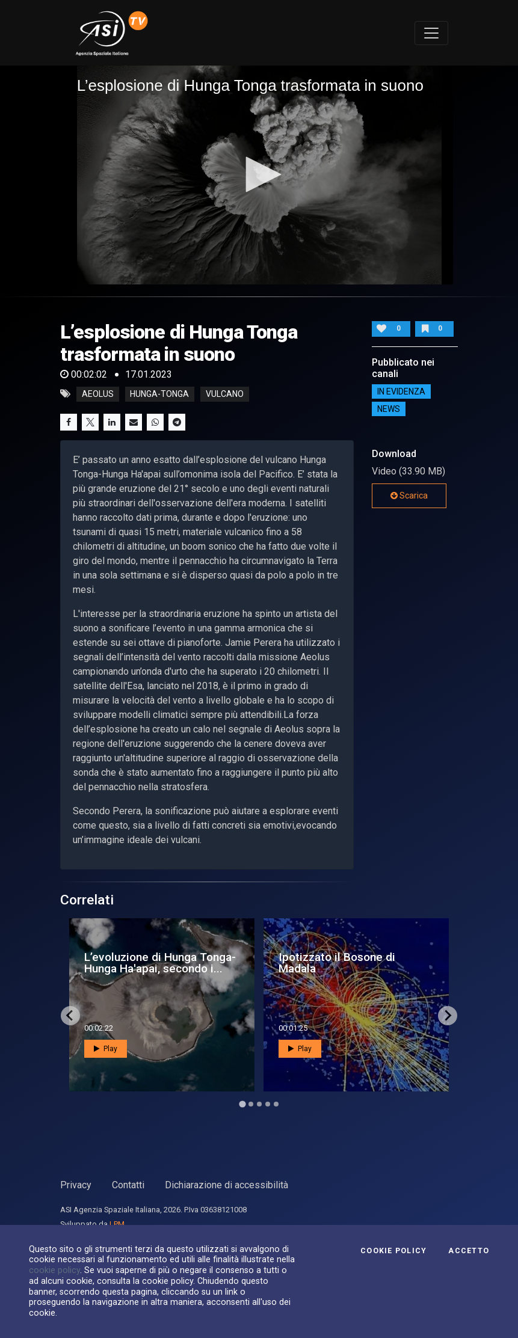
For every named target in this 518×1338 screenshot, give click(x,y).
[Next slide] (447, 1015)
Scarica (409, 495)
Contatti (128, 1185)
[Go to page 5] (276, 1104)
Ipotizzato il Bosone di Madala (337, 962)
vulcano (225, 394)
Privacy (75, 1185)
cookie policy (54, 1270)
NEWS (388, 409)
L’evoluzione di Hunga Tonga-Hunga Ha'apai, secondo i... (160, 962)
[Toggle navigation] (431, 33)
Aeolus (98, 394)
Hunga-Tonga (159, 394)
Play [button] (105, 1049)
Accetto (468, 1250)
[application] (259, 175)
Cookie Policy (393, 1250)
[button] (259, 174)
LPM (117, 1224)
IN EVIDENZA (401, 391)
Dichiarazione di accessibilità (226, 1185)
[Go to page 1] (242, 1103)
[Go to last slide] (70, 1015)
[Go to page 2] (250, 1104)
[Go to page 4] (267, 1104)
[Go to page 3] (259, 1104)
